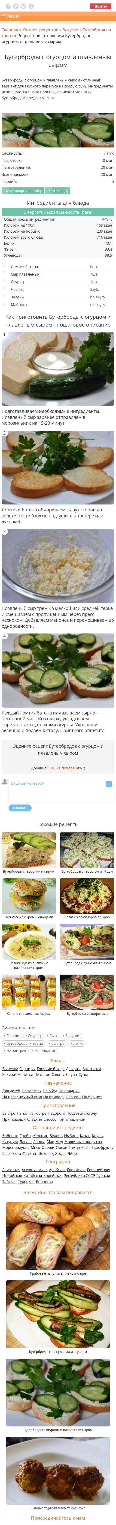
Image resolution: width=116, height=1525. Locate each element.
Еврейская (76, 1169)
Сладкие (34, 1119)
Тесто (16, 1153)
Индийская (12, 1175)
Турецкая (26, 1181)
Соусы (71, 1074)
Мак (50, 1141)
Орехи (61, 1147)
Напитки (25, 1074)
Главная (10, 30)
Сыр (53, 1035)
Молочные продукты (83, 1141)
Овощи (12, 1035)
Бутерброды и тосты (24, 1043)
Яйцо (72, 1153)
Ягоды (60, 1153)
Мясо (35, 1147)
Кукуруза (10, 1141)
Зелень (56, 1135)
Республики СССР (79, 1175)
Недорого (56, 1113)
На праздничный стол (22, 1096)
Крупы (98, 1135)
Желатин (40, 1135)
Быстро (58, 1043)
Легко (78, 1043)
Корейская (52, 1175)
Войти (101, 6)
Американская (35, 1169)
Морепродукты (15, 1147)
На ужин (73, 1096)
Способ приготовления (64, 1119)
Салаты (58, 1074)
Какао (85, 1135)
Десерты (73, 1068)
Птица (74, 1147)
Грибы (25, 1135)
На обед (50, 1090)
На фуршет (92, 1096)
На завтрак (16, 1050)
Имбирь (71, 1135)
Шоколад (45, 1153)
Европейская (98, 1169)
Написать (20, 808)
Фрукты (29, 1153)
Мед (59, 1141)
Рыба (86, 1147)
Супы (83, 1074)
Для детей (11, 1090)
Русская (103, 1175)
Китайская (33, 1175)
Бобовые (10, 1135)
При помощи (14, 1119)
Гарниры (27, 1068)
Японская (44, 1181)
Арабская (57, 1169)
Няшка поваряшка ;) (67, 768)
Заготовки (92, 1068)
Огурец (34, 1035)
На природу (53, 1096)
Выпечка (10, 1068)
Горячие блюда (51, 1068)
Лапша (39, 1141)
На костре (37, 1113)
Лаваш (25, 1141)
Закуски (72, 1035)
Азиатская (11, 1169)
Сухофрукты (102, 1147)
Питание (42, 1074)
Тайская (9, 1181)
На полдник (45, 1050)
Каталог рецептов (40, 30)
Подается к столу (82, 1113)
